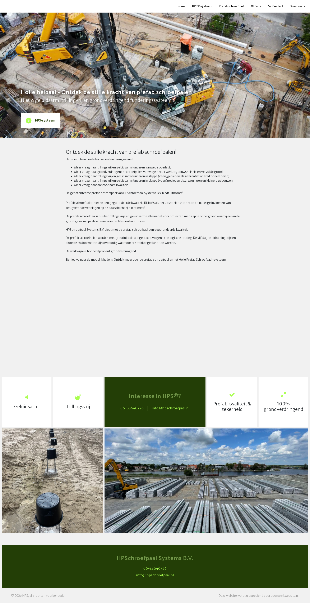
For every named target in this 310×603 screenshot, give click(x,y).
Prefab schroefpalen (79, 203)
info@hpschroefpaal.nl (171, 408)
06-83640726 (132, 408)
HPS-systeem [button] (40, 120)
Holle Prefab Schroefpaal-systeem (202, 259)
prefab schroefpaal (135, 230)
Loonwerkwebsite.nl (285, 596)
